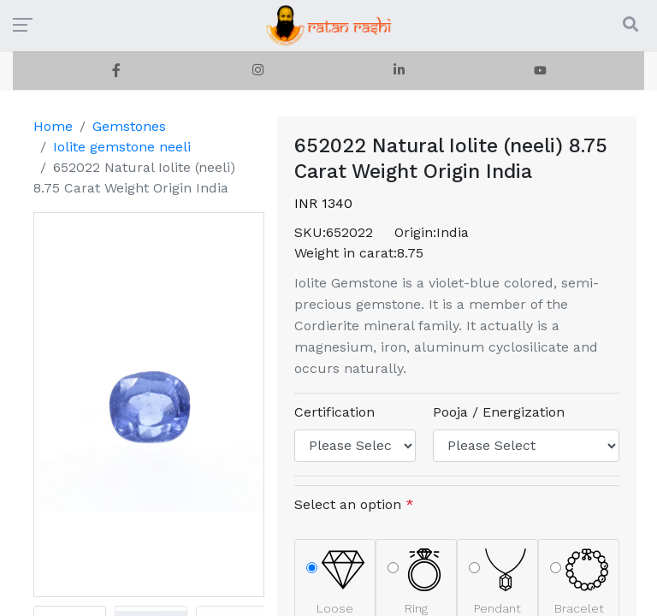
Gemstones (129, 126)
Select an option (354, 504)
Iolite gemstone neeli (122, 147)
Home (53, 126)
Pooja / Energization (499, 412)
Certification (334, 412)
